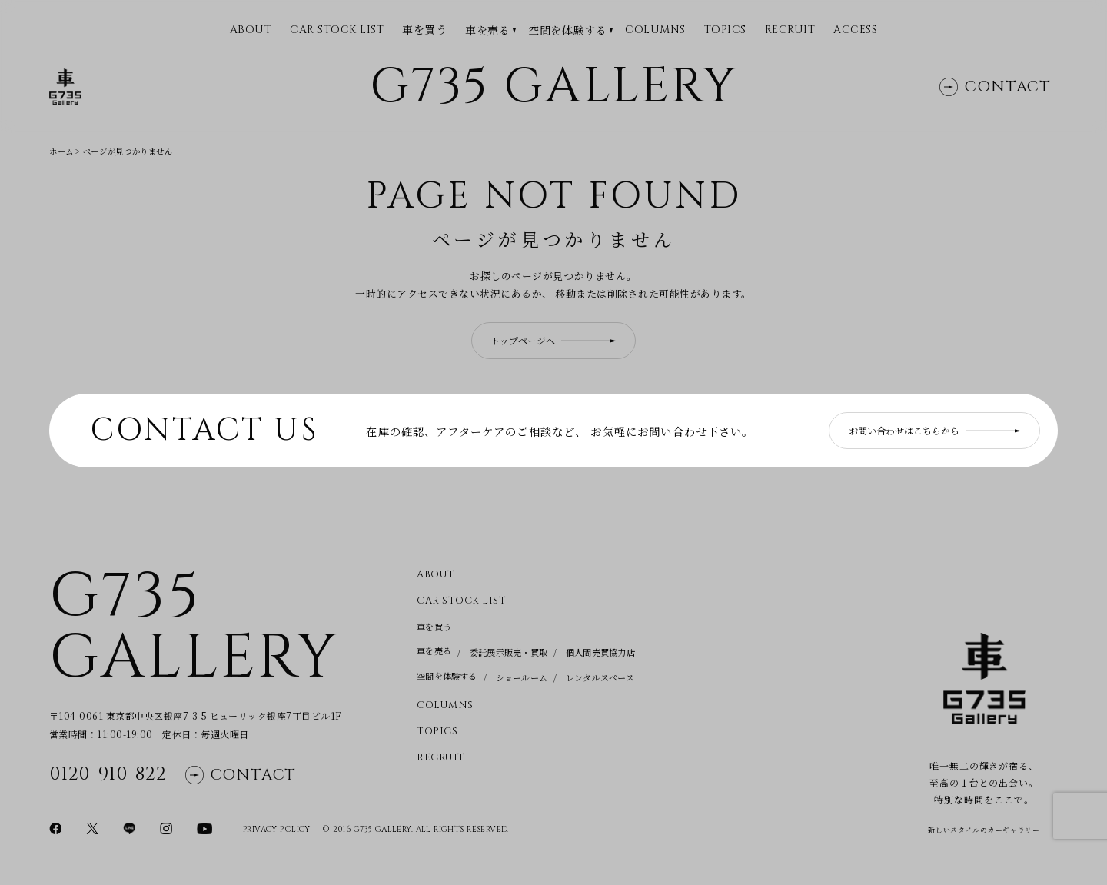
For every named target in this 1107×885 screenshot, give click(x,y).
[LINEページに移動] (129, 827)
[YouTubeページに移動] (204, 827)
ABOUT (251, 30)
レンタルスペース (600, 677)
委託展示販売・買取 (508, 652)
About (436, 574)
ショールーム (521, 677)
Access (855, 30)
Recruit (790, 30)
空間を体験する (567, 30)
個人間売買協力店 (600, 652)
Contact (995, 86)
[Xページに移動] (92, 827)
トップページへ (553, 340)
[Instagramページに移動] (166, 827)
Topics (725, 30)
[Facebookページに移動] (55, 827)
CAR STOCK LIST (337, 30)
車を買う (424, 29)
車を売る (487, 30)
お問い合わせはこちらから (935, 430)
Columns (655, 30)
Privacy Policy (277, 829)
